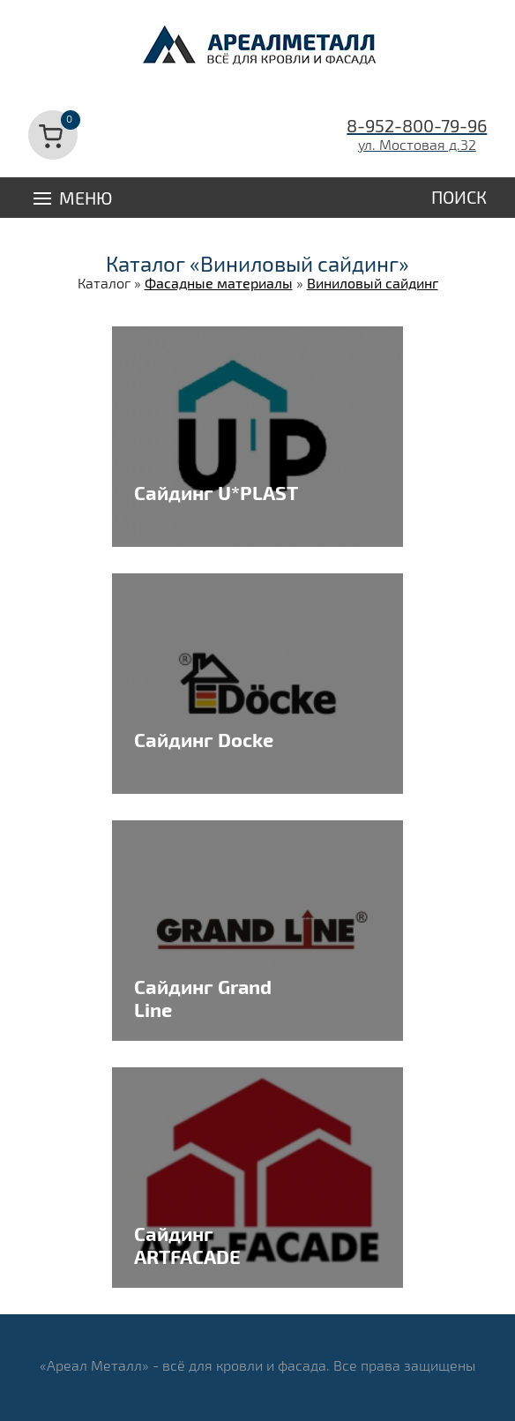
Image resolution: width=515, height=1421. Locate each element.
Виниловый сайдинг (372, 282)
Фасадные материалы (219, 282)
